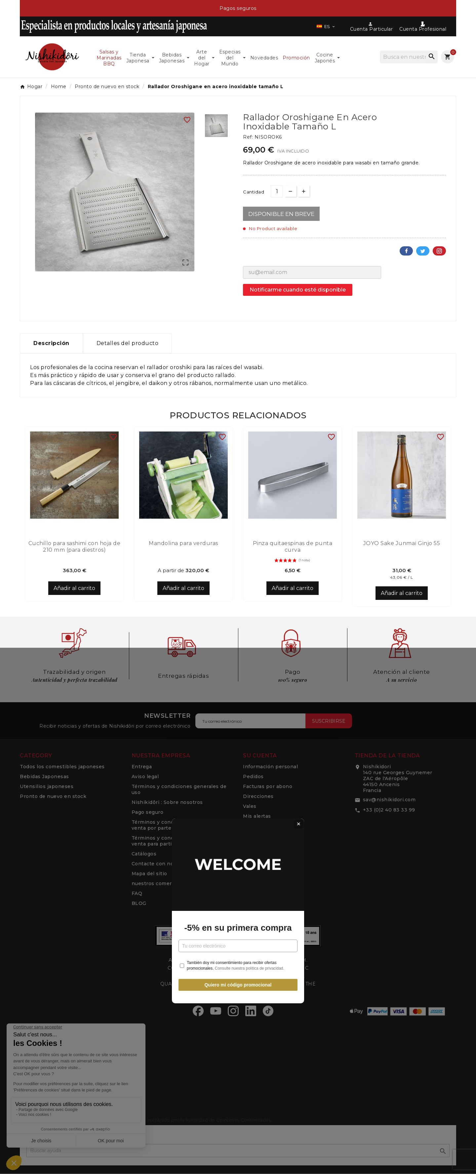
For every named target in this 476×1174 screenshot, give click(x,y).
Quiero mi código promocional (237, 661)
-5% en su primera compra (238, 604)
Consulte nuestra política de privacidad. (249, 644)
